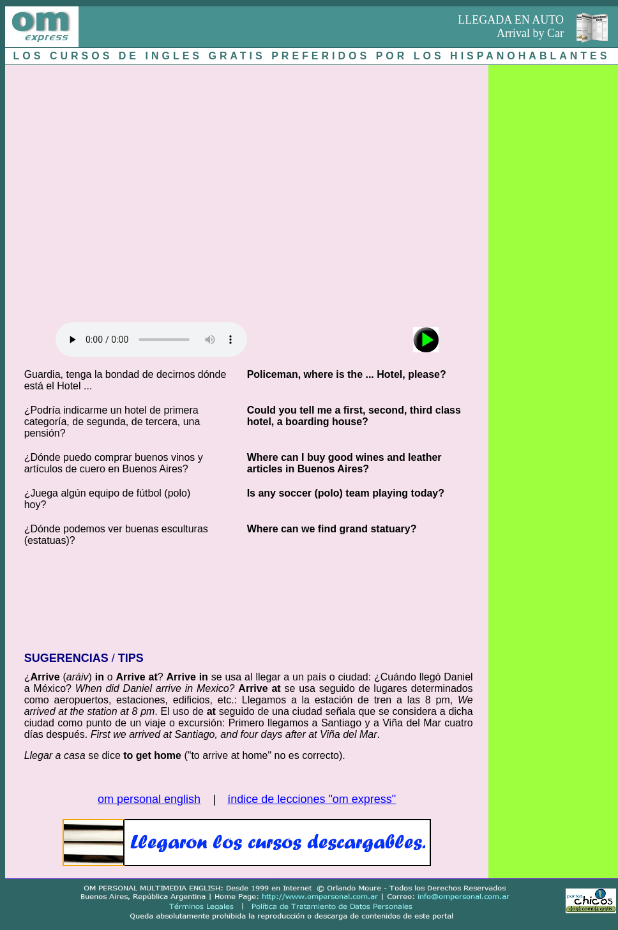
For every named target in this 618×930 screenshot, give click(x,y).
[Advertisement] (119, 190)
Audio (151, 339)
